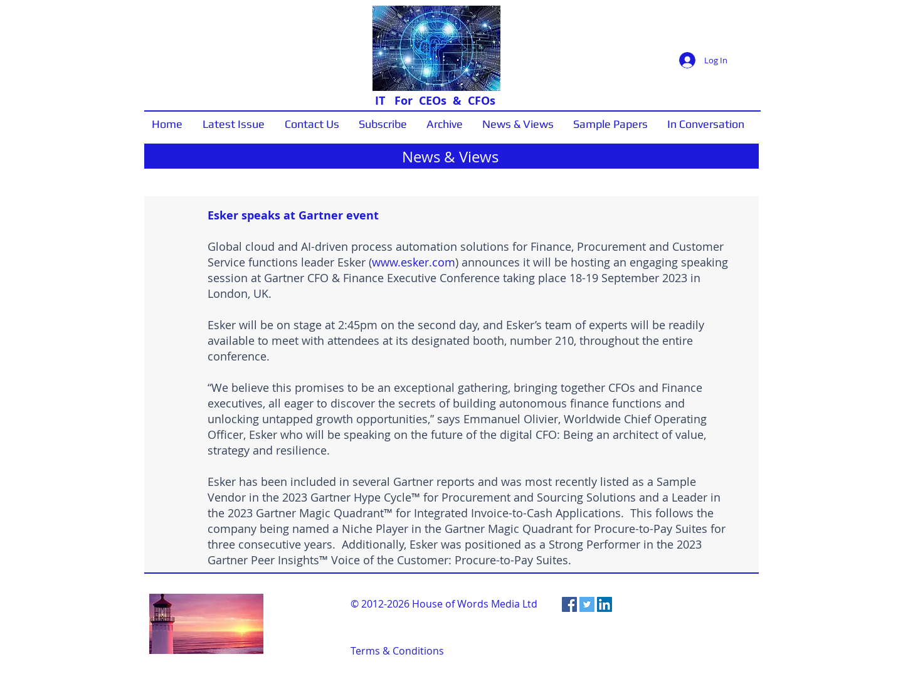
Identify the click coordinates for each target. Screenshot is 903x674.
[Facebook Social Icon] (569, 604)
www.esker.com (413, 262)
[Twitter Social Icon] (586, 604)
